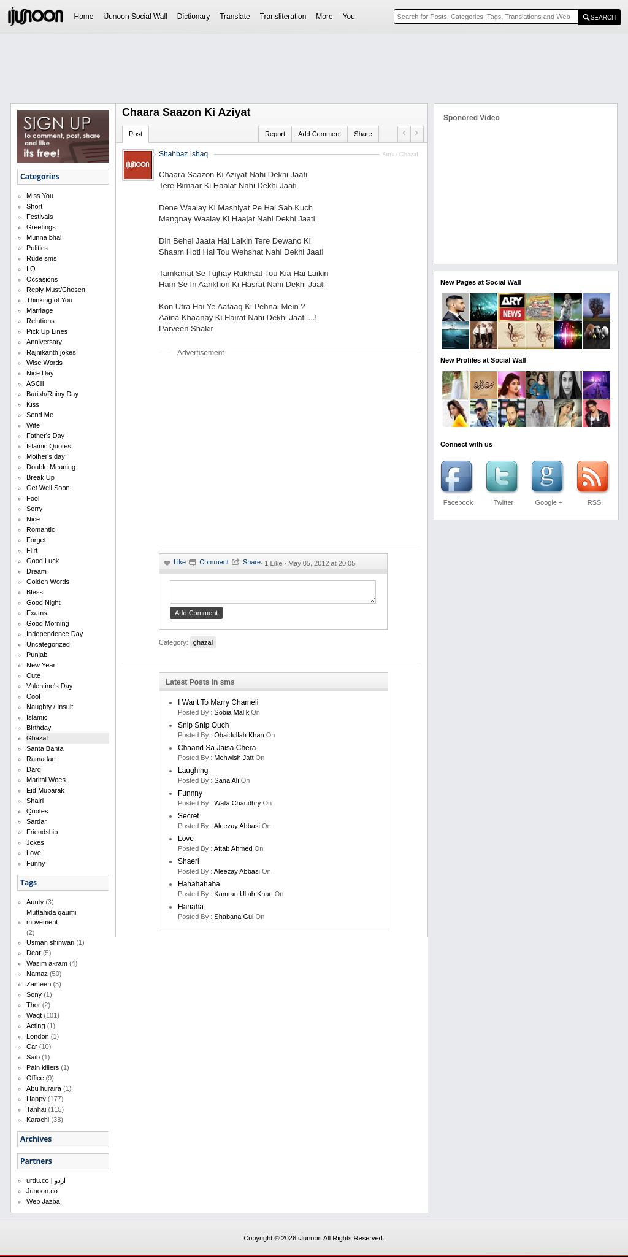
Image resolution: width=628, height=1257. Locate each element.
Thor (33, 1005)
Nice (33, 519)
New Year (40, 665)
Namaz (37, 973)
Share (363, 133)
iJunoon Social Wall (135, 16)
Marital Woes (46, 779)
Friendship (42, 832)
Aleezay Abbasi (237, 829)
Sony (34, 994)
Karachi (37, 1119)
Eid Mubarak (45, 790)
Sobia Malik (231, 716)
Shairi (35, 800)
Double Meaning (50, 467)
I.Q (31, 268)
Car (31, 1046)
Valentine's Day (49, 686)
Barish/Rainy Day (52, 394)
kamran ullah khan (243, 897)
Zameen (38, 984)
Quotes (37, 811)
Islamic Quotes (48, 446)
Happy (36, 1098)
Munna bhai (44, 237)
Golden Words (47, 581)
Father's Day (45, 435)
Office (35, 1078)
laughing (193, 774)
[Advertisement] (262, 451)
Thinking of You (49, 300)
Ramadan (41, 759)
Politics (37, 248)
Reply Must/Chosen (55, 289)
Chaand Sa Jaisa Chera (217, 751)
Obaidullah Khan (239, 738)
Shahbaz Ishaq (183, 154)
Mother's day (45, 456)
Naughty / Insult (49, 706)
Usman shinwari (50, 942)
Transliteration (283, 16)
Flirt (31, 550)
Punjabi (37, 654)
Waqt (34, 1015)
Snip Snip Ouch (203, 729)
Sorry (34, 508)
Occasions (42, 279)
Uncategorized (48, 644)
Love (33, 852)
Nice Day (40, 373)
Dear (33, 952)
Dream (36, 571)
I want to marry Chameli (218, 706)
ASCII (35, 383)
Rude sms (41, 258)
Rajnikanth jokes (51, 352)
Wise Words (44, 362)
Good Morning (47, 623)
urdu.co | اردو (46, 1180)
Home (84, 16)
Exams (36, 613)
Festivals (39, 216)
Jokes (35, 842)
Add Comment (319, 133)
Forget (36, 540)
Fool (32, 498)
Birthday (38, 727)
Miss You (39, 195)
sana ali (226, 784)
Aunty (35, 901)
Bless (34, 592)
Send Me (39, 414)
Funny (35, 863)
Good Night (43, 602)
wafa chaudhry (237, 806)
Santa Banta (45, 748)
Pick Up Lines (46, 331)
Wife (33, 425)
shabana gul (233, 920)
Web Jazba (43, 1201)
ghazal (203, 646)
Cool (33, 696)
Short (34, 206)
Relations (40, 321)
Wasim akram (46, 963)
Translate (235, 16)
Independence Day (54, 633)
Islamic (36, 717)
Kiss (32, 404)
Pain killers (42, 1067)
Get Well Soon (48, 487)
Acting (35, 1025)
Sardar (36, 821)
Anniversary (44, 341)
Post (135, 133)
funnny (190, 797)
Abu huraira (43, 1088)
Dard (33, 769)
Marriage (39, 310)
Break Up (40, 477)
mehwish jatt (233, 761)
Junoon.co (42, 1190)
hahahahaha (199, 887)
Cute (33, 675)
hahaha (191, 910)
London (37, 1036)
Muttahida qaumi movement (51, 917)
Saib (33, 1057)
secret (188, 819)
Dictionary (193, 16)
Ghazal (37, 738)
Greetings (41, 227)
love (186, 842)
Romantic (40, 529)
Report (275, 133)
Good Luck (42, 560)
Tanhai (36, 1109)
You (349, 16)
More (324, 16)
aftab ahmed (233, 852)
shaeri (188, 865)
